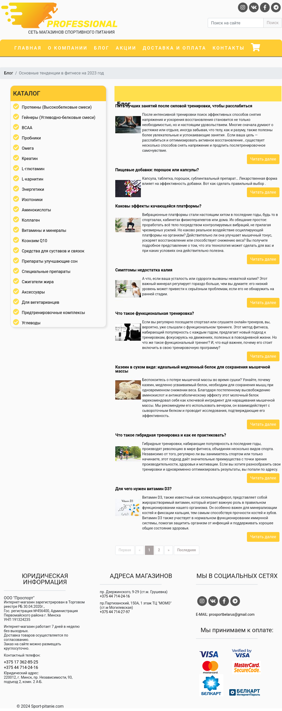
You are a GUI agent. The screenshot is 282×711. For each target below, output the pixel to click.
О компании (68, 48)
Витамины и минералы (44, 230)
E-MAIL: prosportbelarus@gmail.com (225, 614)
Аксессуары (33, 292)
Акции (126, 48)
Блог (102, 48)
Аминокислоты (36, 209)
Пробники (31, 138)
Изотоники (32, 199)
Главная (27, 48)
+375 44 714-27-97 (115, 612)
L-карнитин (32, 179)
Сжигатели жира (38, 281)
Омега (28, 148)
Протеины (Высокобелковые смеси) (57, 107)
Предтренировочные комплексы (53, 312)
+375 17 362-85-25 (21, 662)
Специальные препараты (46, 271)
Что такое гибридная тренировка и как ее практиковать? (170, 435)
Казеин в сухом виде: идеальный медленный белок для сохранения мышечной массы (192, 369)
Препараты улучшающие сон (50, 261)
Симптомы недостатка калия (143, 270)
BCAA (27, 127)
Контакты (229, 48)
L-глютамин (33, 168)
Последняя (186, 550)
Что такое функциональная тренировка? (154, 313)
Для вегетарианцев (40, 302)
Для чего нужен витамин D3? (143, 488)
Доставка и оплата (174, 48)
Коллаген (31, 220)
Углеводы (31, 322)
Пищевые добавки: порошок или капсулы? (157, 169)
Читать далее (263, 159)
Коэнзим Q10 (34, 240)
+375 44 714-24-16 (21, 668)
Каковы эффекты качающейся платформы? (158, 206)
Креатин (30, 158)
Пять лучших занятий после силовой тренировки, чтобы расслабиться (183, 105)
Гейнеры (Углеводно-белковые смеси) (58, 117)
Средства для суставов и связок (53, 251)
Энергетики (33, 189)
